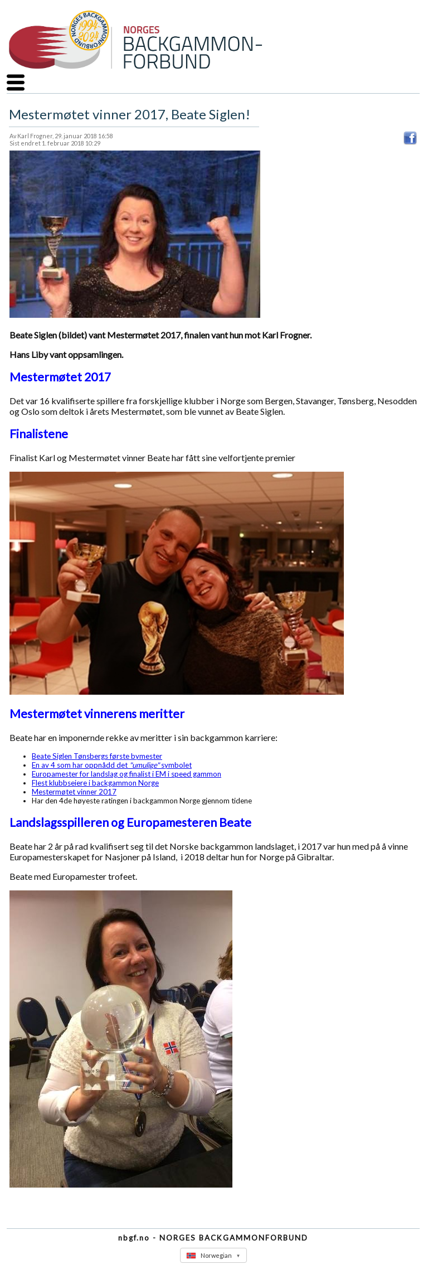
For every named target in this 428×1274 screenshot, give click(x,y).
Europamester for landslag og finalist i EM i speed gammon (126, 773)
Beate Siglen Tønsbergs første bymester (97, 756)
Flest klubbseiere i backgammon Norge (95, 782)
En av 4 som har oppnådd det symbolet (112, 764)
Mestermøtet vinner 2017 (74, 791)
